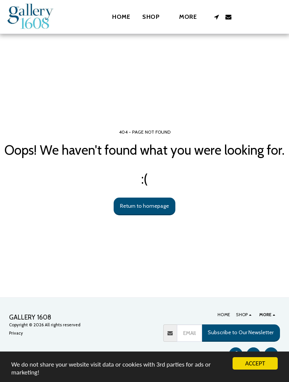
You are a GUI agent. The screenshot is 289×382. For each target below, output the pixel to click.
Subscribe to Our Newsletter (241, 332)
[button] (216, 17)
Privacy (16, 333)
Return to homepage (144, 205)
